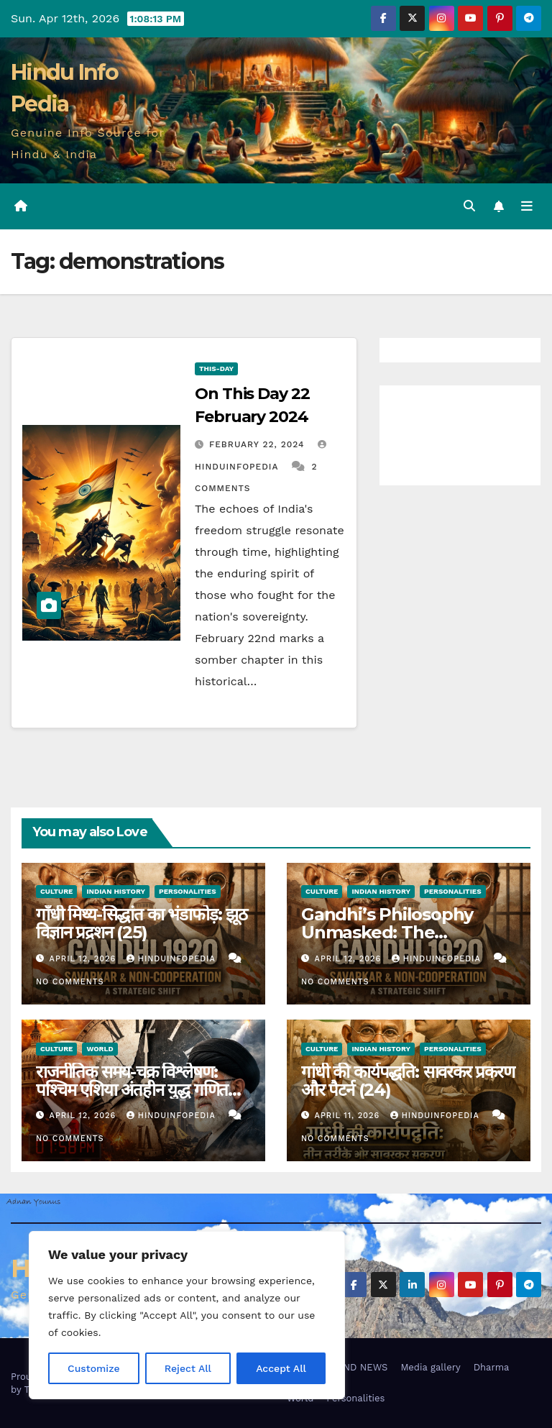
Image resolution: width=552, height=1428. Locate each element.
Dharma (492, 1367)
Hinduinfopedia (172, 959)
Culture (56, 891)
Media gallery (430, 1367)
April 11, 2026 (349, 1115)
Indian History (115, 891)
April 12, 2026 (84, 959)
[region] (187, 1315)
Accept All (281, 1368)
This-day (216, 368)
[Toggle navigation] (526, 206)
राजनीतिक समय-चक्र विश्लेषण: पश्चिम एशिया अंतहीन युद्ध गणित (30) (132, 1089)
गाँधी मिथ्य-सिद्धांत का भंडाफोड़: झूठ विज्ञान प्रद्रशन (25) (141, 923)
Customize (94, 1368)
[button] (469, 206)
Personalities (187, 891)
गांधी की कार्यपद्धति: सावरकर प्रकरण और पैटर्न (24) (408, 1080)
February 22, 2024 (258, 444)
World (99, 1049)
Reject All (188, 1368)
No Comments (70, 982)
